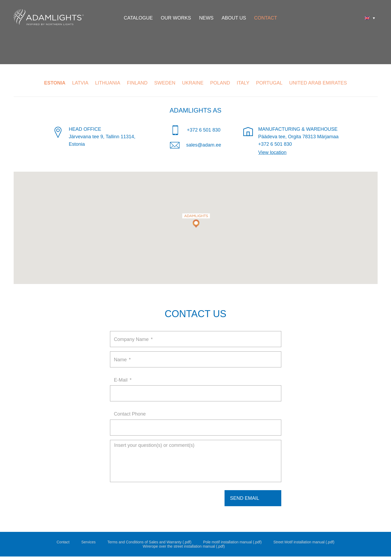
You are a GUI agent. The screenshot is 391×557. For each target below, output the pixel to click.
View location (272, 152)
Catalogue (138, 18)
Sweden (164, 83)
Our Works (176, 18)
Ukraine (192, 83)
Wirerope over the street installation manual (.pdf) (184, 547)
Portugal (269, 83)
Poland (220, 83)
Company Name (133, 339)
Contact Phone (130, 414)
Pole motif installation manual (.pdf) (232, 542)
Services (88, 542)
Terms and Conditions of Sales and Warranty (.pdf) (149, 542)
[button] (195, 217)
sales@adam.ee (203, 145)
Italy (243, 83)
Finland (137, 83)
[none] (370, 18)
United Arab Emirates (318, 83)
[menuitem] (370, 18)
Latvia (80, 83)
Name (122, 359)
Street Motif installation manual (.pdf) (304, 542)
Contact (265, 18)
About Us (234, 18)
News (206, 18)
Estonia (55, 83)
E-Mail (123, 380)
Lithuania (107, 83)
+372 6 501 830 (204, 130)
